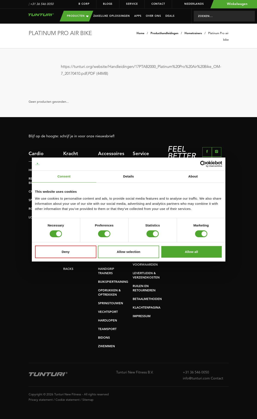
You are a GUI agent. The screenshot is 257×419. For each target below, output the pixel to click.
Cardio (36, 153)
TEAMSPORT (107, 329)
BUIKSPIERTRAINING (113, 281)
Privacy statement (41, 399)
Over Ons (153, 16)
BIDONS (104, 337)
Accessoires (106, 153)
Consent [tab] (64, 176)
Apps (138, 16)
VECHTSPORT (108, 311)
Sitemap (88, 399)
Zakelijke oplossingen (111, 16)
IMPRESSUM (142, 316)
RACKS (68, 269)
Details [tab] (128, 176)
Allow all (191, 252)
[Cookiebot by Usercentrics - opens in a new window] (203, 164)
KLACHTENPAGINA (146, 307)
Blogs (108, 4)
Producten (78, 16)
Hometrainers (193, 33)
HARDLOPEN (107, 320)
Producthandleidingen (164, 33)
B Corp (83, 4)
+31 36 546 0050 (42, 4)
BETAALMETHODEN (147, 299)
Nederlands (191, 4)
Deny (66, 252)
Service (132, 4)
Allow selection (128, 252)
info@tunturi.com (196, 378)
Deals (170, 16)
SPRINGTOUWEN (110, 303)
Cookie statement (67, 399)
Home (140, 33)
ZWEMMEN (106, 346)
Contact (158, 4)
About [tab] (193, 176)
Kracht (70, 153)
